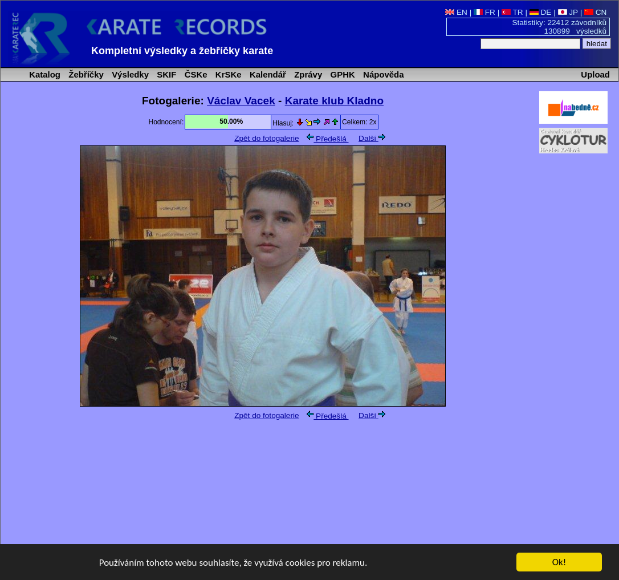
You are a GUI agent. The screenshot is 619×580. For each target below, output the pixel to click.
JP (568, 12)
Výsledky (129, 74)
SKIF (165, 74)
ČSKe (194, 74)
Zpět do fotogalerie (266, 138)
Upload (595, 74)
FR (484, 12)
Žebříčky (85, 74)
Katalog (43, 74)
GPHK (341, 74)
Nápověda (382, 74)
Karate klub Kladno (334, 101)
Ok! (559, 563)
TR (512, 12)
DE (541, 12)
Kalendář (266, 74)
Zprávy (307, 74)
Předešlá (327, 139)
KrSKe (227, 74)
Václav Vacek (241, 101)
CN (595, 12)
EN (456, 12)
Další (372, 138)
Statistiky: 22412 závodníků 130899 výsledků (559, 26)
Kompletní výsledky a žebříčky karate (182, 50)
